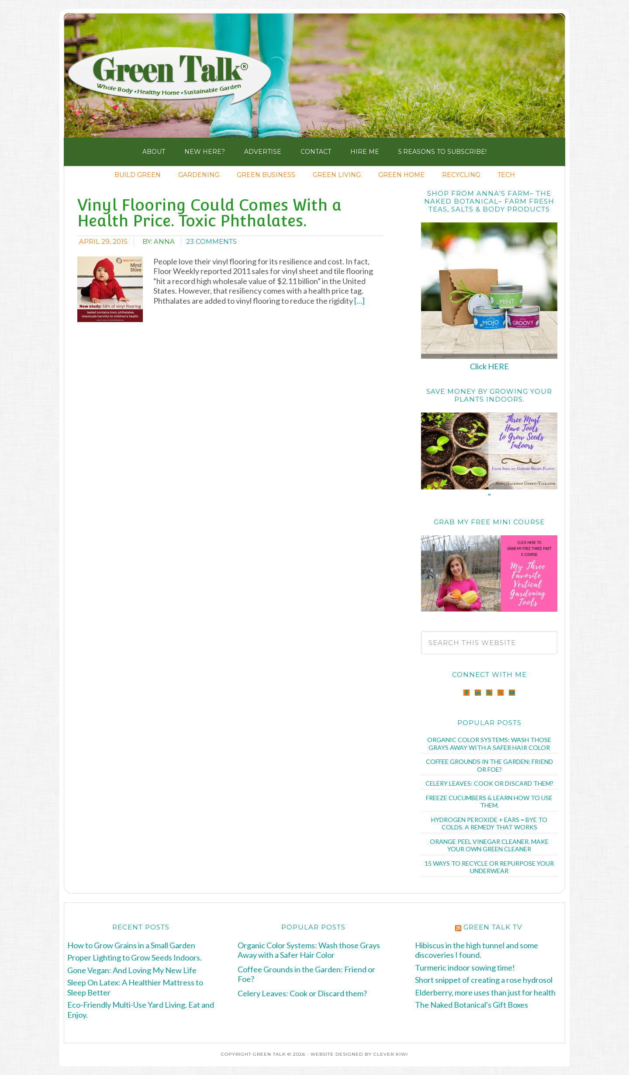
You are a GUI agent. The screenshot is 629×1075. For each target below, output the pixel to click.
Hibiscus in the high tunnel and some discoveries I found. (476, 950)
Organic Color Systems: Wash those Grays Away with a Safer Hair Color (489, 743)
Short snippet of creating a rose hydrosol (484, 980)
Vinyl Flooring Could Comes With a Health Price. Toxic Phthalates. (209, 213)
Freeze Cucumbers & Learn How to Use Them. (489, 801)
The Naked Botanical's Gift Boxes (471, 1004)
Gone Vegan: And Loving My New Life (132, 970)
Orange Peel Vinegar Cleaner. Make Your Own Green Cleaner (489, 845)
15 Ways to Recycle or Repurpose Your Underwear (489, 867)
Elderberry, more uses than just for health (485, 992)
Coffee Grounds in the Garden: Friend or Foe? (489, 765)
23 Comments (211, 241)
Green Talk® (173, 78)
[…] (359, 300)
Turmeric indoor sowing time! (465, 967)
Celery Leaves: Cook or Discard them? (489, 783)
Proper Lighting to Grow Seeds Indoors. (134, 957)
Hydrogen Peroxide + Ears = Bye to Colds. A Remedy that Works (489, 823)
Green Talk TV (492, 927)
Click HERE (489, 366)
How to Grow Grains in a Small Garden (131, 945)
